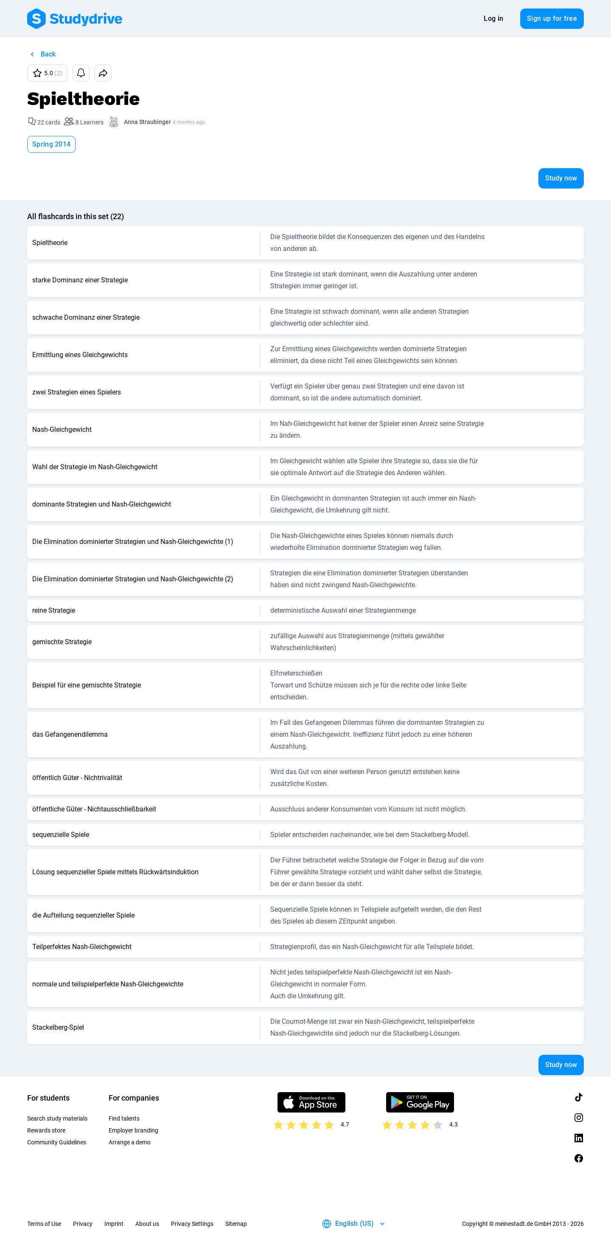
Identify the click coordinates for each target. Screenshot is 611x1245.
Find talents (124, 1118)
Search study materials (57, 1118)
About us (147, 1223)
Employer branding (133, 1130)
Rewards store (46, 1130)
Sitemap (236, 1223)
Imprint (113, 1223)
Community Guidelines (56, 1142)
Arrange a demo (130, 1142)
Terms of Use (44, 1223)
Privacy (82, 1223)
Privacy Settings (192, 1223)
